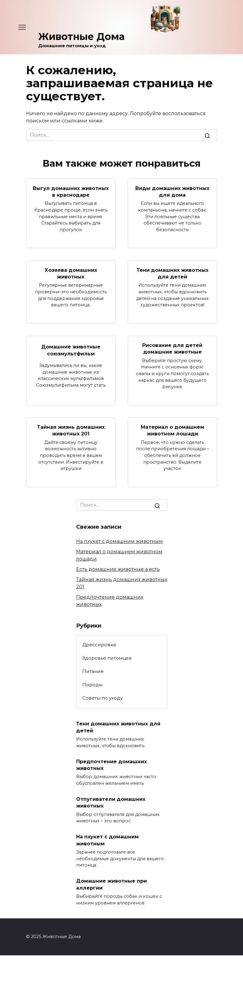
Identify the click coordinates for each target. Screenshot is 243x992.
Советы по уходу (102, 698)
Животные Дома (81, 36)
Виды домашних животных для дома (172, 191)
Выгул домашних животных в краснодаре (71, 191)
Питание (93, 671)
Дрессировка (99, 644)
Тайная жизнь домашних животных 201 (71, 430)
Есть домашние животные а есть (118, 569)
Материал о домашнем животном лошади (172, 430)
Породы (92, 684)
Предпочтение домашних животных (111, 764)
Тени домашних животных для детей (172, 273)
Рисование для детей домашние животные (172, 348)
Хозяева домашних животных (71, 273)
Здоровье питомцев (107, 658)
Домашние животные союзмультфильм (70, 350)
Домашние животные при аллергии (111, 884)
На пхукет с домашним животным (119, 541)
